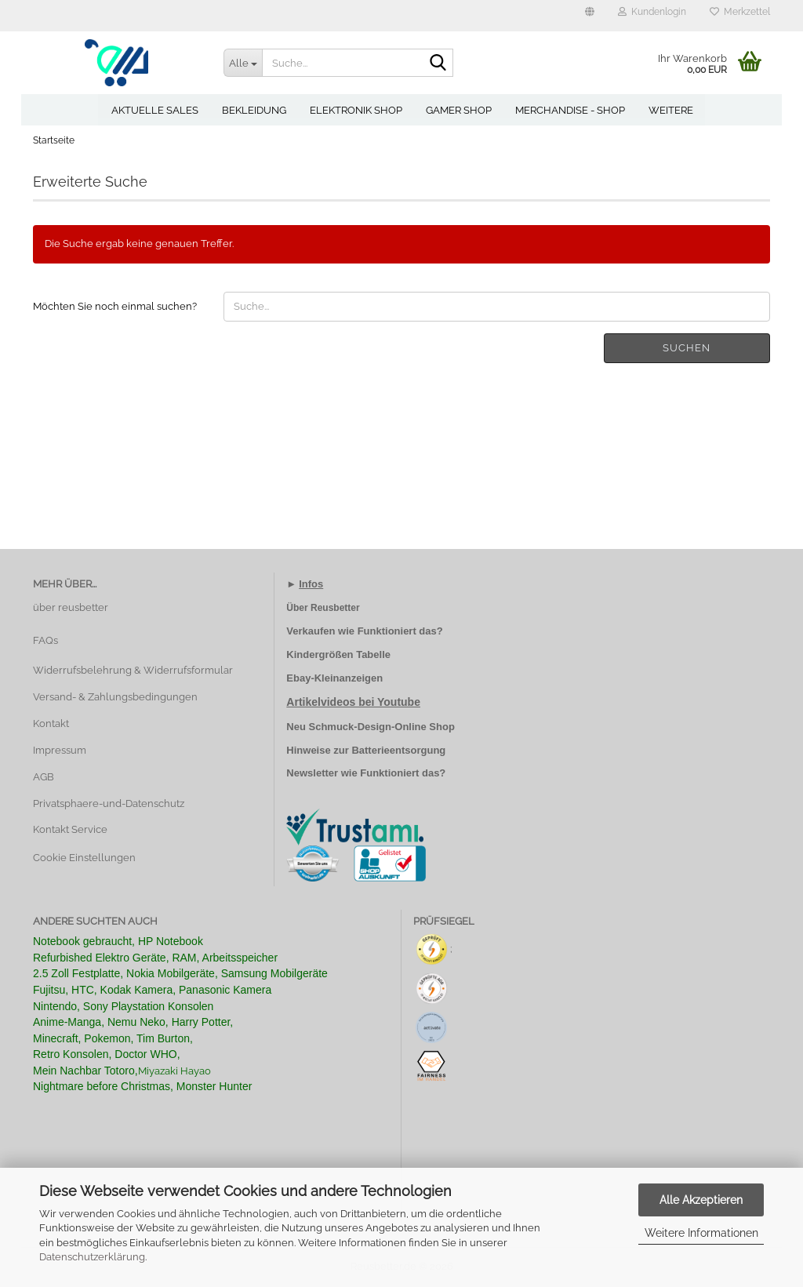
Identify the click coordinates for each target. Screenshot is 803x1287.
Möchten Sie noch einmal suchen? (115, 306)
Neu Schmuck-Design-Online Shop (370, 727)
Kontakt (51, 723)
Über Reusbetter (322, 607)
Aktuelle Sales (154, 110)
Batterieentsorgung (398, 750)
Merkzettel (740, 11)
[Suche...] (243, 63)
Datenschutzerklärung (92, 1257)
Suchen (686, 348)
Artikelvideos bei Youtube (353, 702)
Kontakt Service (70, 829)
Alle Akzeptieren (701, 1200)
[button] (589, 15)
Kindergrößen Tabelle (338, 654)
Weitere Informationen (701, 1233)
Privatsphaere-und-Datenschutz (108, 803)
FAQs (45, 640)
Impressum (59, 750)
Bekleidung (254, 110)
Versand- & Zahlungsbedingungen (115, 697)
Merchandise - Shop (570, 110)
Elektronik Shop (356, 110)
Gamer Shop (459, 110)
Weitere (671, 110)
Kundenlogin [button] (652, 11)
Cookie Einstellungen (84, 857)
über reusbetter (70, 607)
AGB (43, 777)
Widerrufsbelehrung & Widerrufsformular (133, 670)
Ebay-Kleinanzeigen (334, 678)
